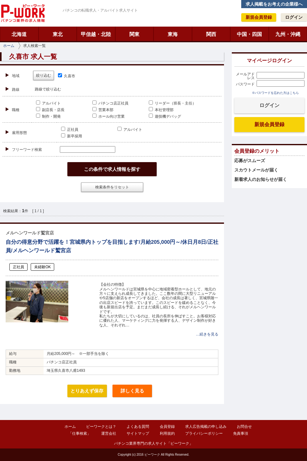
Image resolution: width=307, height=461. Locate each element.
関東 (134, 34)
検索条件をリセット (112, 187)
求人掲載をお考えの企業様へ (274, 4)
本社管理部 (161, 110)
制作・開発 (48, 116)
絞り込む (43, 75)
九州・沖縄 (287, 34)
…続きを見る (207, 334)
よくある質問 (138, 426)
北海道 (19, 34)
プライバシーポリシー (204, 433)
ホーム (8, 46)
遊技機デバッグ (165, 116)
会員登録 (167, 426)
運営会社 (108, 433)
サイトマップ (138, 433)
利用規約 (167, 433)
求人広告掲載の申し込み (205, 426)
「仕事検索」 (79, 433)
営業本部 (102, 110)
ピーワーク (22, 13)
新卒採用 (71, 136)
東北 (58, 34)
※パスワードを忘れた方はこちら (275, 93)
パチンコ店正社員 (110, 103)
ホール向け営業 (108, 116)
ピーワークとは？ (101, 426)
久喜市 (66, 76)
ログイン (294, 17)
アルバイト (48, 103)
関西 (211, 34)
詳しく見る (132, 390)
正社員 (69, 129)
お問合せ (244, 426)
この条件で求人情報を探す (112, 169)
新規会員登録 (259, 17)
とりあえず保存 (86, 390)
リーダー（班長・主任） (172, 103)
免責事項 (240, 433)
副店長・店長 (50, 110)
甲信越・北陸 (96, 34)
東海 (173, 34)
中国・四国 (249, 34)
